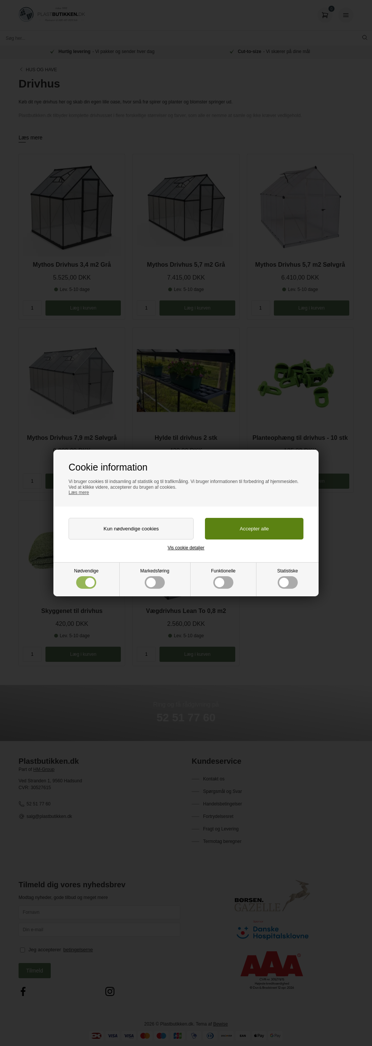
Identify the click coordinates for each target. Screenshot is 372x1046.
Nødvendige (86, 578)
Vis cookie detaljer (185, 547)
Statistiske (287, 578)
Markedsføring (154, 578)
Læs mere (79, 492)
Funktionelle (223, 578)
